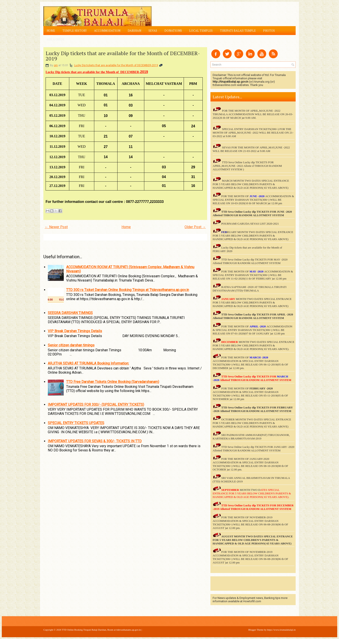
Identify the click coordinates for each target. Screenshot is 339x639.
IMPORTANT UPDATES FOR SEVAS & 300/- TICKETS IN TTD (95, 441)
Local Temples (201, 31)
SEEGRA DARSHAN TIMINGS (70, 313)
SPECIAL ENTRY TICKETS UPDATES (76, 423)
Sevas (152, 31)
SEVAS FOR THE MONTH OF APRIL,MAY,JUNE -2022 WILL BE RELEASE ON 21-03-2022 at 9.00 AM (251, 149)
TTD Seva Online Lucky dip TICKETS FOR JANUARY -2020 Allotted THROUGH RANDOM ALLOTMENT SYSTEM (253, 448)
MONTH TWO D (250, 489)
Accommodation (107, 31)
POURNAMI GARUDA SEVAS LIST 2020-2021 (250, 223)
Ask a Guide (55, 39)
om (56, 65)
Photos (269, 31)
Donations (173, 31)
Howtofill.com (252, 601)
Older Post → (195, 227)
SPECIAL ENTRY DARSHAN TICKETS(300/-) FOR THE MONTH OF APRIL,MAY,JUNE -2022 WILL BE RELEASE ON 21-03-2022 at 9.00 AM (253, 132)
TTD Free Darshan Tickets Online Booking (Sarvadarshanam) (112, 382)
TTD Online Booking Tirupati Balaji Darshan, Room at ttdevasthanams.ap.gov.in (101, 629)
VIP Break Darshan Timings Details (75, 331)
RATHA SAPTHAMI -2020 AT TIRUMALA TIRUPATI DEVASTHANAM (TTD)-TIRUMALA (250, 288)
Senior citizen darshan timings (71, 345)
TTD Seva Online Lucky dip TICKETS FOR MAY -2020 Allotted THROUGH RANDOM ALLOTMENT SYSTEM (250, 261)
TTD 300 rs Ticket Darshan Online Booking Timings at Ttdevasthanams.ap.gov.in (127, 290)
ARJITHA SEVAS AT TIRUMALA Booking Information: (88, 363)
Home (51, 31)
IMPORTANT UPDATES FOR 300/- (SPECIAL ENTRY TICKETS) (96, 404)
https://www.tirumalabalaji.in (281, 629)
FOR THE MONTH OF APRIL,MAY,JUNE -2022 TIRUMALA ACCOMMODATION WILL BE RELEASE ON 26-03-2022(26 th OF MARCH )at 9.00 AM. (253, 114)
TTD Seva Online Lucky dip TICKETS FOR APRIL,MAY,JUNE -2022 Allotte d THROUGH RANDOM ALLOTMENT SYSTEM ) (247, 166)
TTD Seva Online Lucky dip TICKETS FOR (249, 314)
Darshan (134, 31)
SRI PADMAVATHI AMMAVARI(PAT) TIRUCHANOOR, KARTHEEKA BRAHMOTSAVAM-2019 (251, 436)
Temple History (74, 31)
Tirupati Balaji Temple (238, 31)
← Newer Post (56, 227)
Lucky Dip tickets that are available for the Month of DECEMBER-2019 (123, 55)
